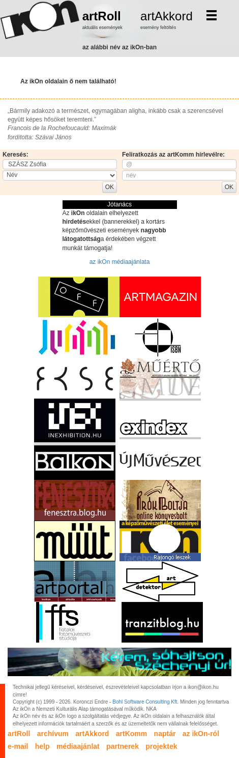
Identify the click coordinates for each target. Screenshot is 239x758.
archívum (53, 734)
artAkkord (166, 16)
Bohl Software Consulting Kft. (145, 702)
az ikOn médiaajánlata (119, 261)
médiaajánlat (78, 746)
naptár (165, 734)
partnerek (122, 746)
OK (109, 187)
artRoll (101, 16)
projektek (161, 746)
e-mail (18, 746)
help (42, 746)
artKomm (131, 734)
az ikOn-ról (201, 734)
